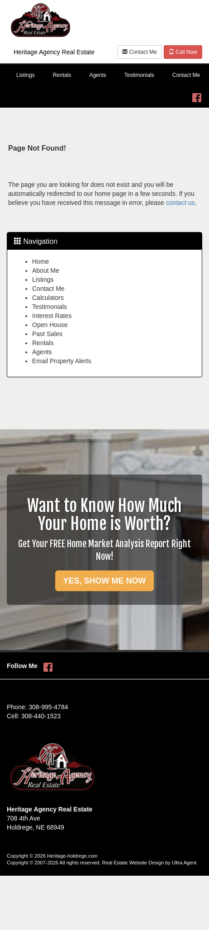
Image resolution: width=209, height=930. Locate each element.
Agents (42, 352)
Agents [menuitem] (97, 75)
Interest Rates (51, 315)
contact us (180, 202)
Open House (50, 324)
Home (40, 261)
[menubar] (104, 75)
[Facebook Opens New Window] (196, 95)
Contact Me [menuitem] (186, 75)
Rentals (42, 342)
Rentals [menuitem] (62, 75)
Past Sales (47, 333)
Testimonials (49, 306)
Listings (42, 279)
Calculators (48, 297)
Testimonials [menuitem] (139, 75)
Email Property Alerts (61, 361)
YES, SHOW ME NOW (104, 580)
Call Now (183, 52)
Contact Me (139, 52)
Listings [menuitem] (25, 75)
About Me (45, 270)
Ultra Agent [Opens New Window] (184, 862)
